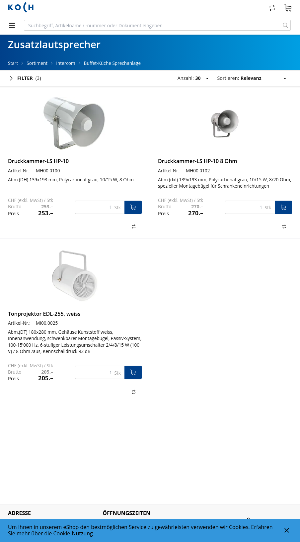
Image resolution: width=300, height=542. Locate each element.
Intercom (65, 63)
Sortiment (37, 63)
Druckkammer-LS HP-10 (38, 161)
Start (13, 63)
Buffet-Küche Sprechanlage (112, 63)
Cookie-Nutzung (73, 533)
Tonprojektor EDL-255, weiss (44, 313)
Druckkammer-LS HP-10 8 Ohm (197, 161)
